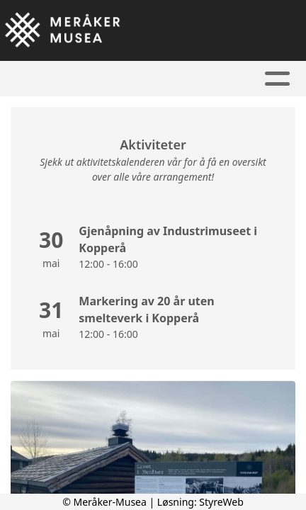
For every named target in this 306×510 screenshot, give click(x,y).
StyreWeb (221, 502)
